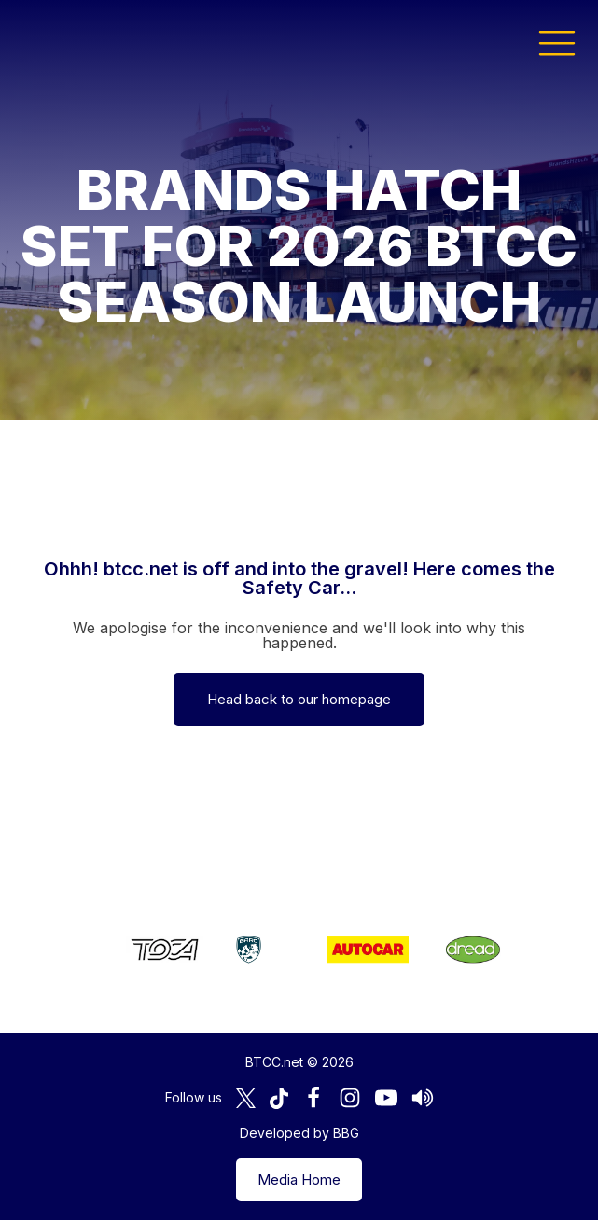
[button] (557, 42)
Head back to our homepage (299, 699)
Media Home (299, 1179)
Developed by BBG (299, 1133)
